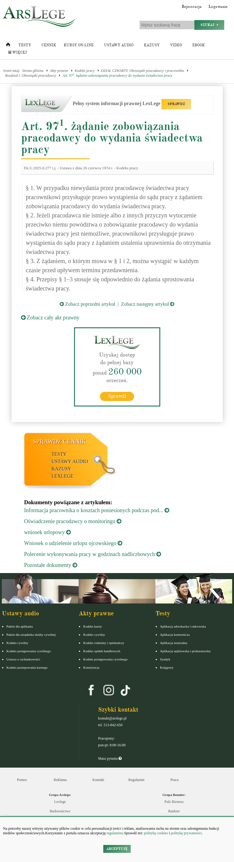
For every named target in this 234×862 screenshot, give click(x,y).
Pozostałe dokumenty (50, 565)
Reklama (60, 780)
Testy (24, 45)
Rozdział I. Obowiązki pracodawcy (30, 75)
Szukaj (209, 25)
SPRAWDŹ (176, 104)
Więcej (17, 52)
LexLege (62, 476)
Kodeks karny (92, 626)
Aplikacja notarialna (173, 643)
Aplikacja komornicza (175, 634)
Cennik (48, 45)
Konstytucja (91, 667)
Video (176, 45)
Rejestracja (192, 6)
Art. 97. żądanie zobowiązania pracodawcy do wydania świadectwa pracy (117, 75)
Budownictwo (60, 811)
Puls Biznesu (174, 802)
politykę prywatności (186, 833)
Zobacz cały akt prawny (50, 318)
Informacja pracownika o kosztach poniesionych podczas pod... (96, 510)
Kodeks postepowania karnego (27, 667)
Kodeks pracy (85, 71)
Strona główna (33, 71)
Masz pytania (110, 758)
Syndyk (165, 659)
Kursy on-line (79, 45)
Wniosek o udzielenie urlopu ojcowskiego (73, 543)
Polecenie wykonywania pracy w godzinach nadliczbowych (92, 554)
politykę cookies (156, 833)
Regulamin (136, 780)
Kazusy (152, 45)
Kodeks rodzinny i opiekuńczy (103, 643)
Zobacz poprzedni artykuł (87, 304)
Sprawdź (117, 396)
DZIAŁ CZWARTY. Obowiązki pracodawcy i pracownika (142, 71)
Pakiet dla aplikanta (19, 626)
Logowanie (218, 6)
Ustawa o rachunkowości (23, 659)
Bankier (174, 811)
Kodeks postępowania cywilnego (28, 651)
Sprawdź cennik (59, 441)
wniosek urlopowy (47, 532)
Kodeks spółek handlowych (101, 651)
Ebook (198, 45)
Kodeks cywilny (17, 643)
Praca (174, 780)
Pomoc (22, 780)
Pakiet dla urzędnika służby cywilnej (31, 634)
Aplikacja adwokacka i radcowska (183, 626)
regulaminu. (115, 833)
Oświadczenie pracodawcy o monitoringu (72, 521)
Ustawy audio (118, 45)
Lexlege (60, 802)
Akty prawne (59, 71)
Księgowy (167, 667)
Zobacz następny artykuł (147, 304)
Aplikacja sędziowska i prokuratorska (185, 651)
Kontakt (98, 780)
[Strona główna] (8, 46)
